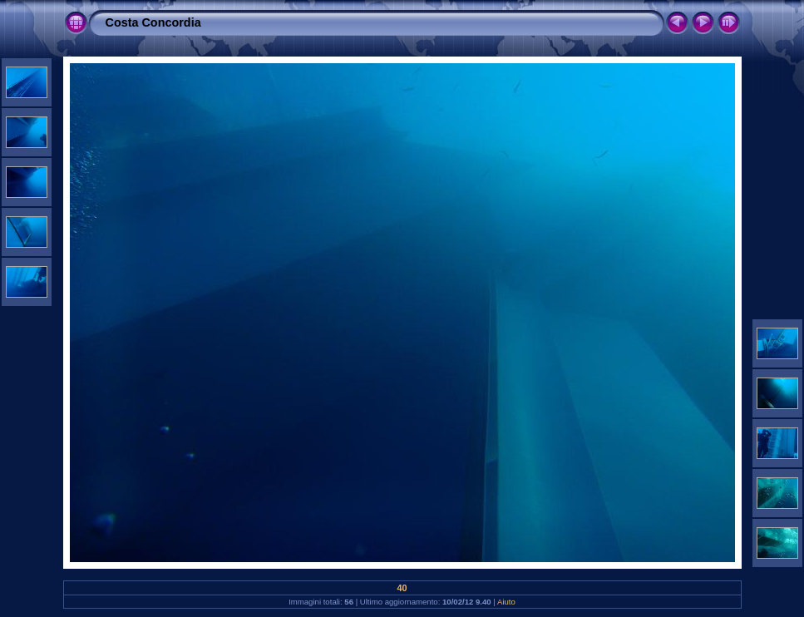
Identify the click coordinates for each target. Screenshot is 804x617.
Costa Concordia (153, 22)
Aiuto (506, 601)
